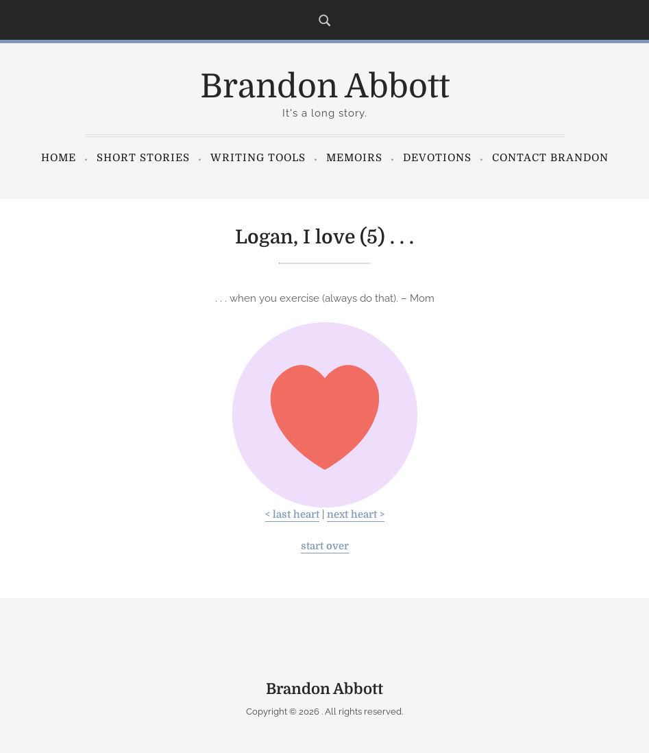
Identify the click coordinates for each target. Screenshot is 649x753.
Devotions (437, 158)
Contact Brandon (550, 158)
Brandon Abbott (325, 87)
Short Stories (143, 158)
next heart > (355, 515)
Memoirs (354, 158)
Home (58, 158)
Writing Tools (258, 158)
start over (325, 546)
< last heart (292, 515)
